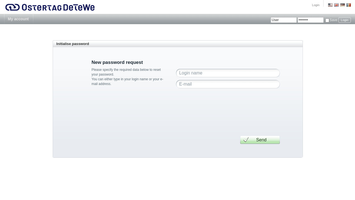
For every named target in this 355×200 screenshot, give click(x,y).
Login (316, 5)
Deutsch (342, 5)
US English (330, 5)
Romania (348, 5)
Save (333, 20)
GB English (336, 5)
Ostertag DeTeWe (50, 7)
